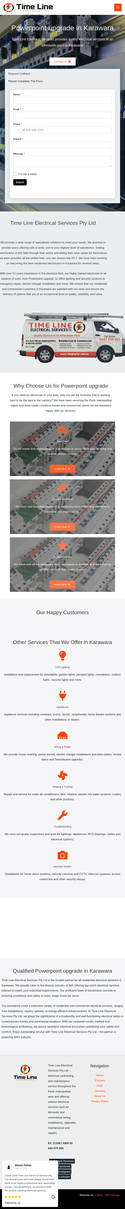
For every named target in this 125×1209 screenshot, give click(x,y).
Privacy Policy (99, 1101)
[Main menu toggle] (118, 7)
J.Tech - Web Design (107, 1195)
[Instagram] (62, 1171)
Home (99, 1075)
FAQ (100, 1085)
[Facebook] (62, 1166)
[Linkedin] (63, 1176)
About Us (100, 1096)
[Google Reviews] (62, 1161)
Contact (100, 1080)
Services (99, 1091)
